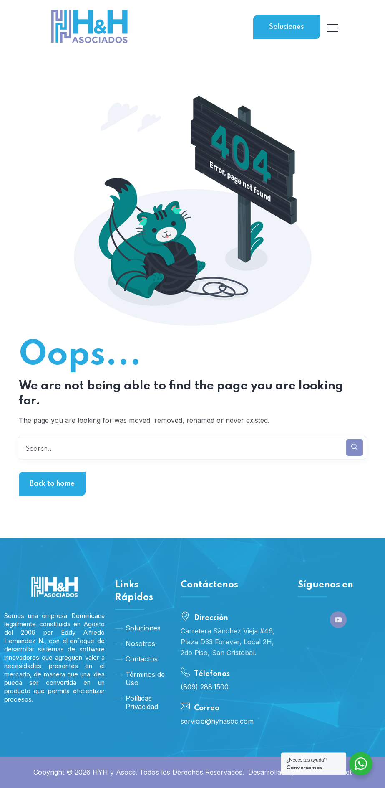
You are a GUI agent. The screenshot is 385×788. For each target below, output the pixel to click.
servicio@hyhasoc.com (217, 721)
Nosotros (135, 643)
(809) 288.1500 (205, 687)
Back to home (52, 483)
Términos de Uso (140, 678)
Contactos (136, 659)
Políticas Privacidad (136, 702)
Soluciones (286, 27)
